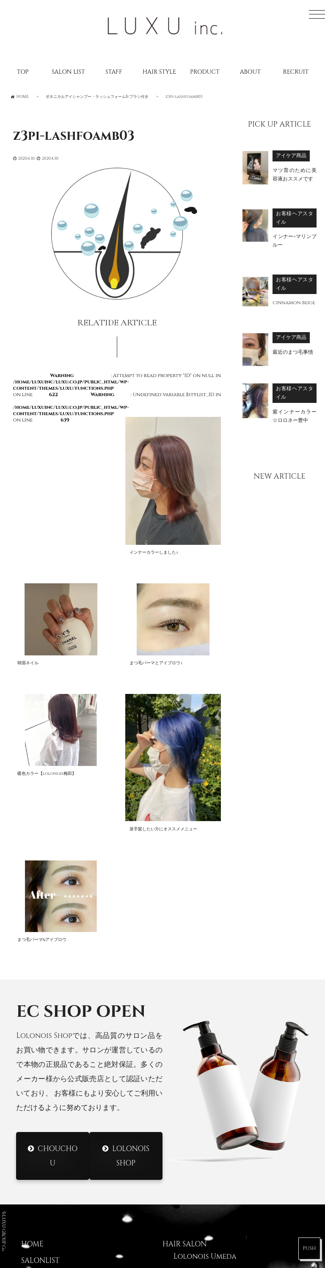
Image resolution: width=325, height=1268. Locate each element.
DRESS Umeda (198, 1191)
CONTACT (39, 1133)
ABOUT (250, 72)
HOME (32, 1019)
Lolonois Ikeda (202, 1113)
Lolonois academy (209, 1162)
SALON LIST (68, 72)
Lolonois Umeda (205, 1030)
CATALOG (38, 1084)
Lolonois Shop (130, 930)
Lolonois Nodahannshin (222, 1047)
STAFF (113, 72)
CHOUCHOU (57, 930)
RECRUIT (295, 72)
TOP (23, 72)
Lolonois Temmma (208, 1129)
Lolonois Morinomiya (216, 1096)
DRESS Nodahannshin (215, 1223)
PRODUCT (204, 72)
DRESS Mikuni (198, 1207)
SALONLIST (40, 1035)
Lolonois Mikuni (205, 1080)
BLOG (31, 1068)
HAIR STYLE (159, 72)
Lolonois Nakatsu (208, 1146)
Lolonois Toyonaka (211, 1063)
